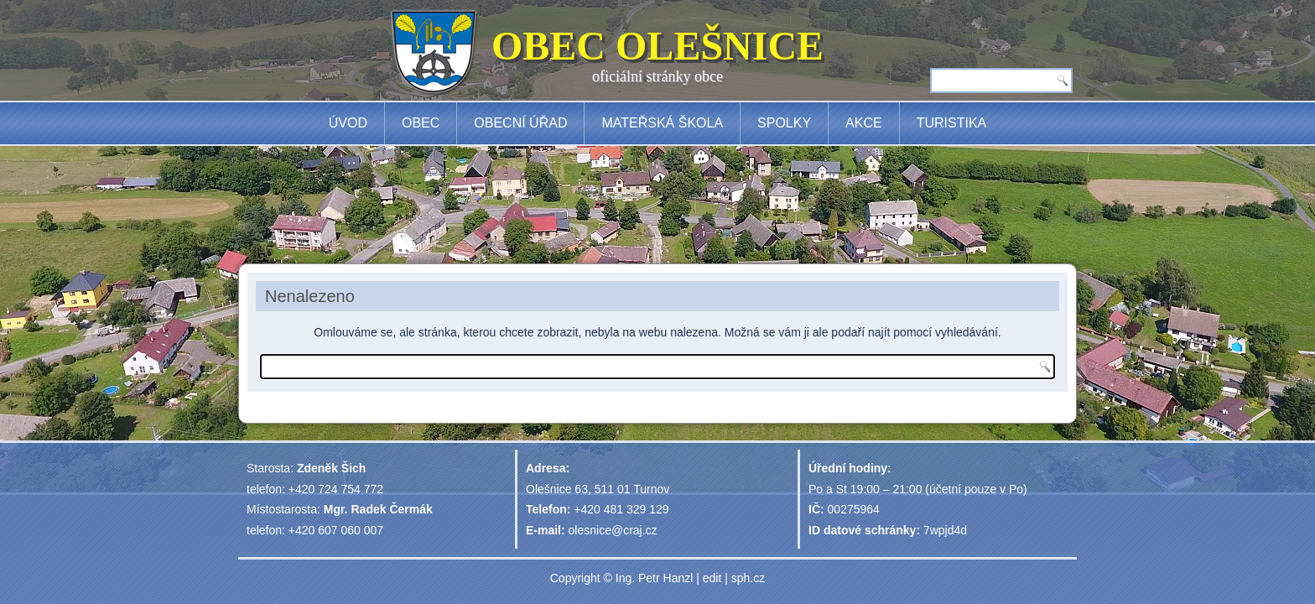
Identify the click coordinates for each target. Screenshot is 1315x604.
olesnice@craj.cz (613, 530)
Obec (420, 123)
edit (712, 578)
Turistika (952, 123)
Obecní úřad (520, 123)
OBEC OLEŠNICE (657, 45)
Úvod (348, 123)
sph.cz (748, 578)
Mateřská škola (662, 123)
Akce (863, 123)
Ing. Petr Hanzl (655, 578)
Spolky (784, 123)
